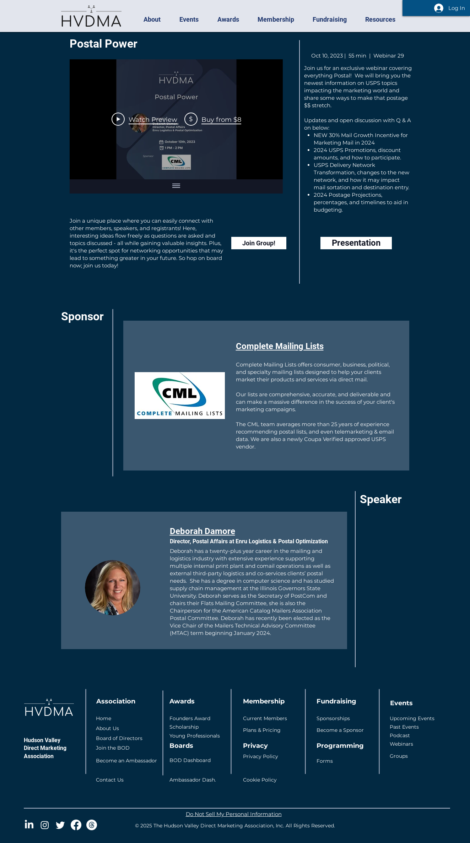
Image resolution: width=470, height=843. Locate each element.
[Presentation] (356, 243)
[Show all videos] (176, 186)
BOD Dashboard (190, 760)
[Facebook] (76, 825)
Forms (325, 761)
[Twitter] (60, 825)
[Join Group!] (258, 243)
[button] (156, 19)
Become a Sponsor (340, 730)
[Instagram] (44, 825)
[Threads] (91, 825)
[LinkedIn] (29, 825)
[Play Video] (144, 119)
